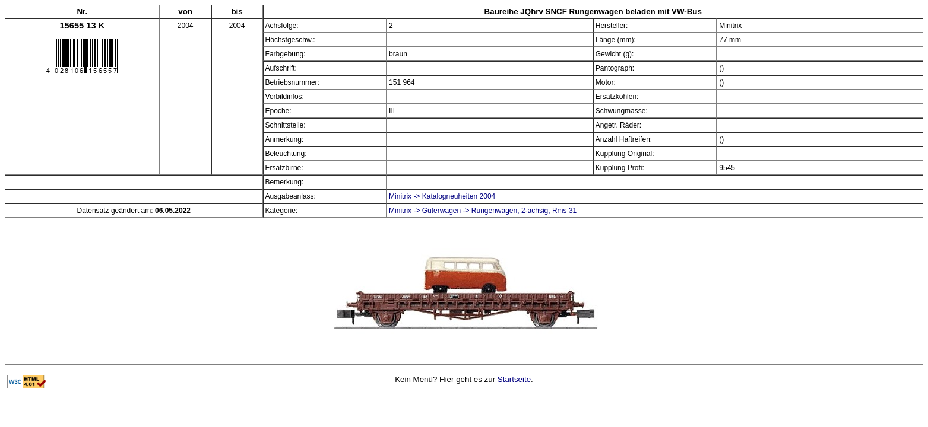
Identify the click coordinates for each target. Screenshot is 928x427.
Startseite (514, 379)
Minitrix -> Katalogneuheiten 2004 (442, 196)
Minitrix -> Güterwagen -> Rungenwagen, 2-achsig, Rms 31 (483, 210)
